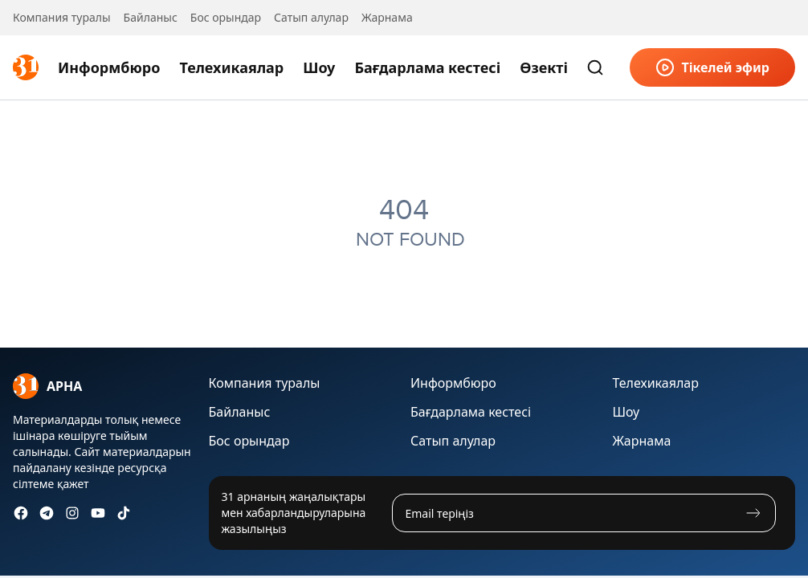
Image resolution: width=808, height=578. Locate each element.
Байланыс (151, 17)
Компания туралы (62, 17)
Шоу (319, 67)
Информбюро (109, 67)
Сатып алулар (311, 17)
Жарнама (387, 17)
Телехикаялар (231, 67)
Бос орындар (225, 17)
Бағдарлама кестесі (427, 67)
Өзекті (544, 67)
